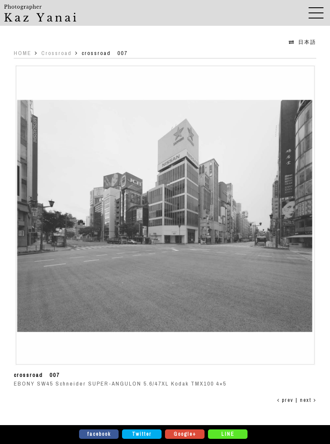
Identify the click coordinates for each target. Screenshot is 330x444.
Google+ (185, 434)
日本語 (307, 42)
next (308, 400)
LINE (228, 434)
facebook (99, 434)
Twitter (142, 434)
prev (285, 400)
